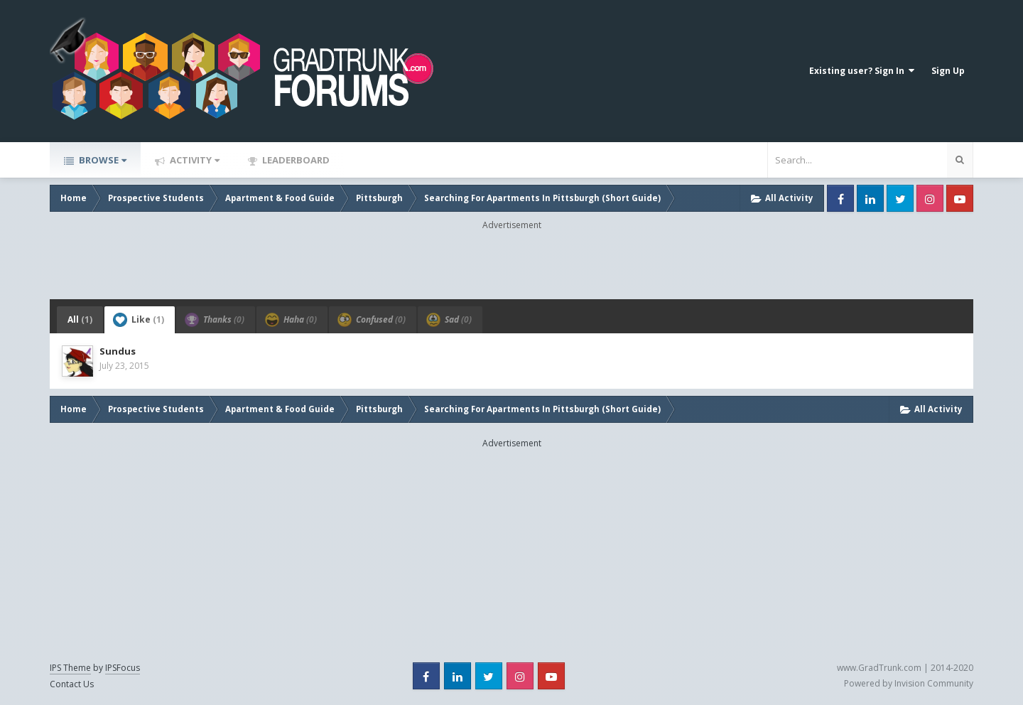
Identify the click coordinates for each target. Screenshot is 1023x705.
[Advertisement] (511, 264)
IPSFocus (122, 668)
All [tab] (79, 319)
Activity (194, 160)
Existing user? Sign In (861, 71)
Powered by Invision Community (908, 683)
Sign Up (948, 71)
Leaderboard (295, 160)
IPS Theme (70, 668)
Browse (101, 160)
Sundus (117, 351)
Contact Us (72, 684)
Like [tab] (138, 320)
